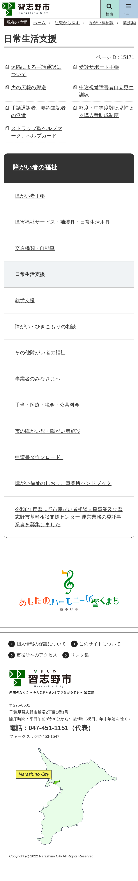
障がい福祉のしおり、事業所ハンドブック (63, 483)
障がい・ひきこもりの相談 (45, 326)
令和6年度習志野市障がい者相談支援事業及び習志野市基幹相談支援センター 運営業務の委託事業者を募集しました (69, 516)
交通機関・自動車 (35, 248)
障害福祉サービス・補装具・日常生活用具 (62, 222)
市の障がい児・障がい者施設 (47, 431)
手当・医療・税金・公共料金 (47, 405)
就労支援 (25, 300)
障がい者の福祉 (35, 167)
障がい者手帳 (30, 196)
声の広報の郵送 (28, 87)
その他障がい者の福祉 (40, 352)
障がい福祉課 (101, 22)
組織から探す (67, 22)
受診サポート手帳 (99, 67)
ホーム (39, 22)
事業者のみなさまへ (38, 379)
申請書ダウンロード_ (39, 457)
